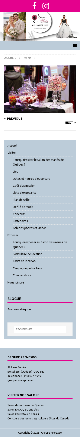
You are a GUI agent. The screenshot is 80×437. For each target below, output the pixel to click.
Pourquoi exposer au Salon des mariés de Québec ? (40, 245)
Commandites (22, 275)
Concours (19, 214)
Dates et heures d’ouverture (31, 178)
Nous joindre (15, 282)
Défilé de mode (23, 207)
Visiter (11, 152)
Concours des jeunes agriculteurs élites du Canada (38, 418)
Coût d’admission (24, 185)
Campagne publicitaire (27, 268)
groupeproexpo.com (20, 380)
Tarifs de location (24, 261)
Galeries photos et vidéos (30, 228)
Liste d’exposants (24, 192)
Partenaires (20, 221)
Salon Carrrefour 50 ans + (23, 413)
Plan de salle (21, 200)
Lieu (15, 171)
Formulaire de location (27, 254)
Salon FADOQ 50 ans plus (23, 409)
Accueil (12, 145)
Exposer (12, 235)
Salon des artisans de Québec (25, 405)
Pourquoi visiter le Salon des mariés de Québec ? (38, 162)
